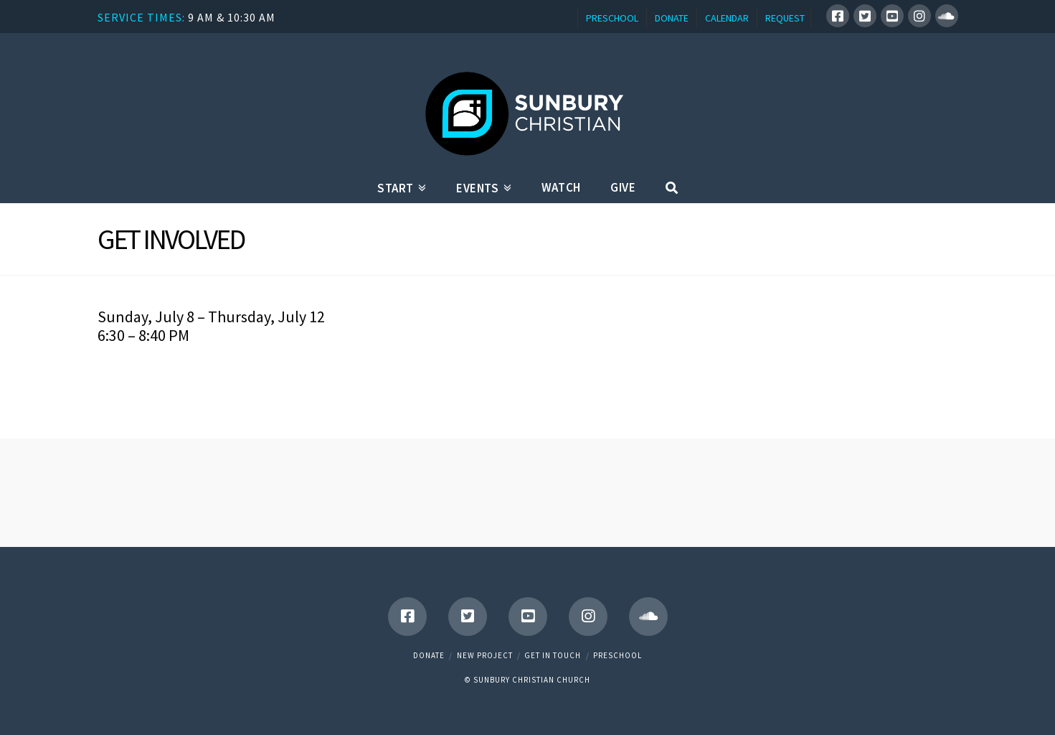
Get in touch (552, 655)
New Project (485, 655)
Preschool (617, 655)
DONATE (672, 17)
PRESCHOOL (612, 17)
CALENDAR (727, 17)
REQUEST (785, 17)
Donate (429, 655)
